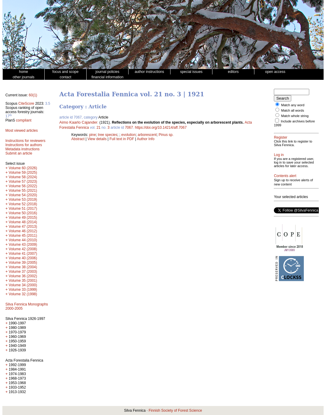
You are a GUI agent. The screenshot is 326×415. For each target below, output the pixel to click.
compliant (23, 120)
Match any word (292, 105)
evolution (128, 135)
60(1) (33, 95)
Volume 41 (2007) (23, 253)
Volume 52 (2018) (23, 204)
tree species (107, 135)
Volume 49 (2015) (23, 217)
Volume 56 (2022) (23, 186)
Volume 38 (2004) (23, 267)
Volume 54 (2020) (23, 195)
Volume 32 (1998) (23, 294)
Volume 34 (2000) (23, 285)
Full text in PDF (122, 139)
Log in (279, 155)
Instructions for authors (23, 145)
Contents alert (285, 176)
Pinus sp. (166, 135)
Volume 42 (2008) (23, 249)
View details (97, 139)
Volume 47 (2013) (23, 226)
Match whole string (295, 116)
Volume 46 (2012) (23, 231)
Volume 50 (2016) (23, 213)
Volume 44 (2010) (23, 240)
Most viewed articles (21, 130)
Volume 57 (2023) (23, 181)
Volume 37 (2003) (23, 271)
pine (92, 135)
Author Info (146, 139)
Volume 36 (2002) (23, 276)
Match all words (292, 110)
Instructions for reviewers (25, 141)
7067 (129, 127)
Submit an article (18, 153)
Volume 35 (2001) (23, 280)
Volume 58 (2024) (23, 177)
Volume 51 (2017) (23, 208)
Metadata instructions (22, 149)
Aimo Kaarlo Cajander (78, 122)
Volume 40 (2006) (23, 258)
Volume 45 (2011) (23, 235)
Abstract (77, 139)
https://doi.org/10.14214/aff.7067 (161, 127)
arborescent (147, 135)
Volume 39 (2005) (23, 262)
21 (98, 127)
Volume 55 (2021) (23, 190)
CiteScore (26, 103)
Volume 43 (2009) (23, 244)
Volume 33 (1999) (23, 289)
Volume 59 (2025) (23, 172)
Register (280, 137)
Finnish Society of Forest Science (175, 410)
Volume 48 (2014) (23, 222)
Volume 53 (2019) (23, 199)
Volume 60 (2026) (23, 168)
